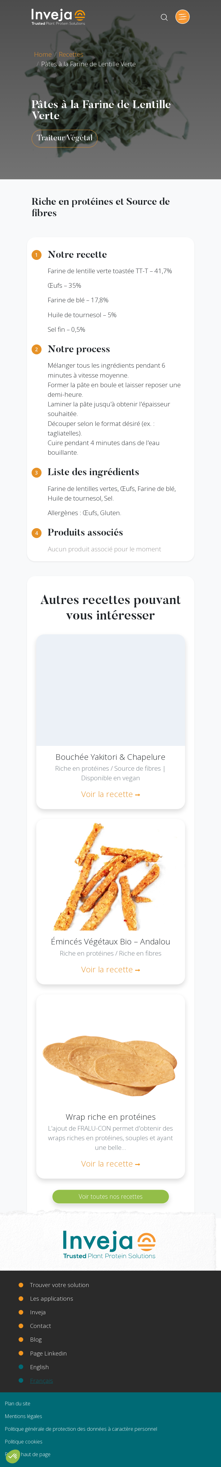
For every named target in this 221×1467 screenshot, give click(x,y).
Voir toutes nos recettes (111, 1196)
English (39, 1367)
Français (41, 1380)
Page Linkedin (48, 1353)
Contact (40, 1325)
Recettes (71, 54)
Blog (36, 1339)
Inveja (38, 1312)
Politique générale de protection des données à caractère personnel (81, 1428)
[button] (13, 1456)
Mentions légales (23, 1416)
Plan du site (17, 1403)
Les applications (51, 1298)
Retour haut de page (28, 1454)
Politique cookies (23, 1441)
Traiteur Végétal (64, 138)
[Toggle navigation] (182, 17)
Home (43, 54)
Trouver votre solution (59, 1285)
